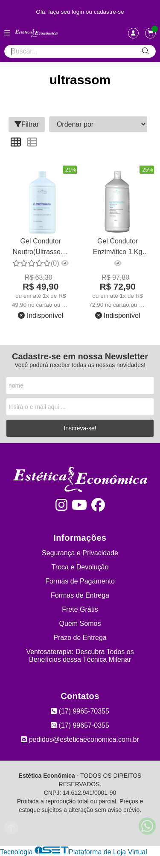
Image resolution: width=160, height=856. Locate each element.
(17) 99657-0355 (80, 725)
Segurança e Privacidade (80, 553)
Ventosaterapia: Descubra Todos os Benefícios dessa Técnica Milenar (80, 655)
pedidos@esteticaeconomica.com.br (80, 739)
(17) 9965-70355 (80, 711)
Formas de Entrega (80, 595)
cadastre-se (109, 12)
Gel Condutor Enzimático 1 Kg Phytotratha (118, 247)
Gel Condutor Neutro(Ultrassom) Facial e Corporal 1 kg (41, 247)
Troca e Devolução (80, 567)
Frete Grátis (80, 609)
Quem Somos (80, 623)
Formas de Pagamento (80, 581)
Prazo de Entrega (80, 637)
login (79, 12)
